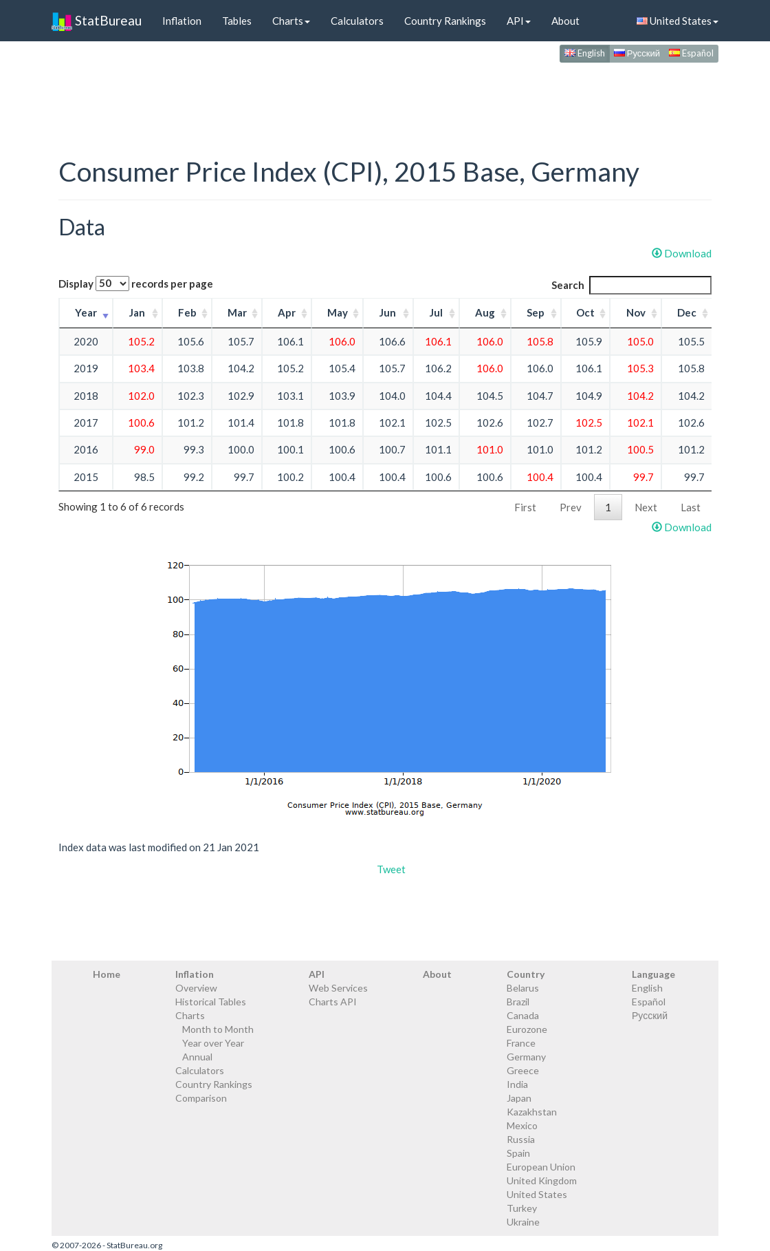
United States (677, 20)
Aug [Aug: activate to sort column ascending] (485, 312)
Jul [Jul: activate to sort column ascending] (436, 312)
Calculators (357, 20)
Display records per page (135, 283)
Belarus (523, 988)
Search (631, 285)
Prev (571, 507)
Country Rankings (445, 20)
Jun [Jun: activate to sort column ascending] (388, 312)
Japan (519, 1098)
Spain (518, 1153)
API (519, 20)
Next (646, 507)
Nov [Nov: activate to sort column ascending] (636, 312)
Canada (523, 1015)
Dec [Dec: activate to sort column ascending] (686, 312)
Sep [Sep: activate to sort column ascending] (535, 312)
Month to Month (218, 1029)
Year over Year (213, 1043)
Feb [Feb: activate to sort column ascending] (187, 312)
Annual (197, 1056)
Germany (526, 1056)
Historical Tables (210, 1001)
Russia (521, 1139)
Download (682, 253)
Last (691, 507)
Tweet (391, 869)
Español (691, 52)
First (525, 507)
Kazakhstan (532, 1112)
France (521, 1043)
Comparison (201, 1098)
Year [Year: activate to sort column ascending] (86, 312)
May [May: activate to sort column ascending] (337, 312)
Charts (291, 20)
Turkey (522, 1208)
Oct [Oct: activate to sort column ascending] (585, 312)
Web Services (338, 988)
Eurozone (527, 1029)
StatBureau (97, 20)
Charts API (333, 1001)
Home (106, 974)
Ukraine (523, 1222)
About (565, 20)
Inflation (181, 20)
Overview (196, 988)
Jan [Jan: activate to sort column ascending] (137, 312)
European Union (541, 1167)
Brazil (518, 1001)
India (517, 1084)
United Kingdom (542, 1180)
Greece (523, 1070)
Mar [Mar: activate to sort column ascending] (237, 312)
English (584, 52)
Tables (237, 20)
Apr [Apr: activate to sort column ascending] (287, 312)
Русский (637, 52)
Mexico (522, 1125)
